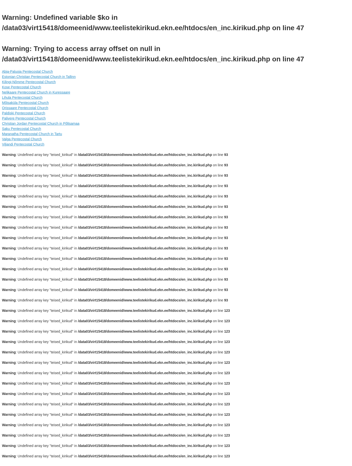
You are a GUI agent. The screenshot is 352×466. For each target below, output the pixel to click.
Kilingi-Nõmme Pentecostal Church (29, 82)
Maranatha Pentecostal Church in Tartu (32, 134)
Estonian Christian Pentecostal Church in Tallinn (39, 77)
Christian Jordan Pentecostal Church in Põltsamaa (40, 123)
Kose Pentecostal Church (21, 87)
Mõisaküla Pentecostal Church (25, 103)
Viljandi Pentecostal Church (23, 144)
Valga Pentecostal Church (22, 139)
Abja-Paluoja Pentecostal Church (27, 72)
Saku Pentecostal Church (21, 129)
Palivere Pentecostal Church (24, 118)
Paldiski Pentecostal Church (23, 113)
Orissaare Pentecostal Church (25, 108)
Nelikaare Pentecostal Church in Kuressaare (36, 92)
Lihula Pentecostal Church (22, 97)
